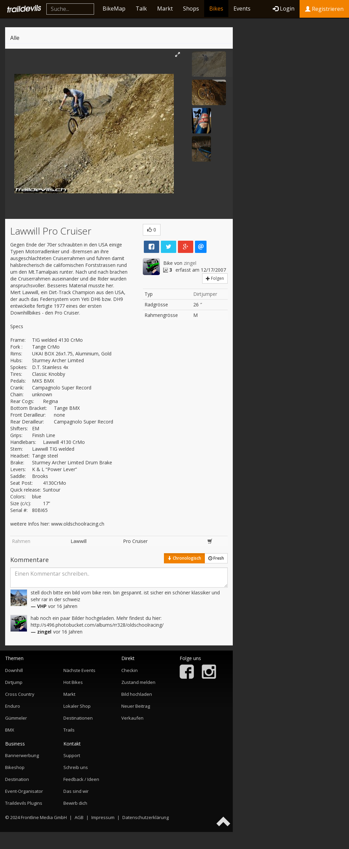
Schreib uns (75, 767)
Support (71, 755)
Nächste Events (79, 670)
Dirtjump (13, 682)
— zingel (41, 631)
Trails (69, 730)
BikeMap (114, 8)
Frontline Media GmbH (44, 817)
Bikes (216, 8)
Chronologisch (184, 558)
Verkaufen (132, 718)
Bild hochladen (136, 694)
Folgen (215, 278)
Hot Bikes (73, 682)
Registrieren (324, 9)
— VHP (38, 606)
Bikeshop (15, 767)
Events (242, 8)
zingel (190, 263)
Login (283, 8)
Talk (141, 8)
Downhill (14, 670)
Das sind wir (76, 791)
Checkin (129, 670)
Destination (17, 779)
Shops (191, 8)
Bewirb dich (75, 803)
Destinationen (78, 718)
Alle (14, 38)
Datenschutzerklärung (145, 817)
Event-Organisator (24, 791)
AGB (79, 817)
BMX (9, 730)
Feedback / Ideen (81, 779)
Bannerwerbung (22, 755)
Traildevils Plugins (23, 803)
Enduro (12, 706)
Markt (165, 8)
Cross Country (19, 694)
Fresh (216, 558)
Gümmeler (16, 718)
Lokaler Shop (77, 706)
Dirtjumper (205, 294)
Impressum (103, 817)
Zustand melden (138, 682)
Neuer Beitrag (135, 706)
